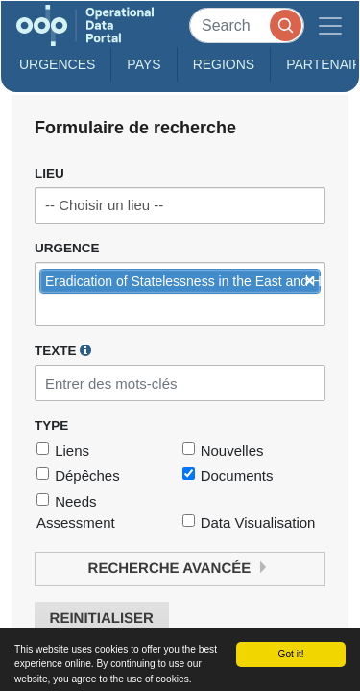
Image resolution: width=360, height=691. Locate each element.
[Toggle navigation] (330, 25)
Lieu (49, 173)
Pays (143, 64)
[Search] (246, 25)
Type (51, 425)
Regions (224, 64)
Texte (63, 350)
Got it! (290, 654)
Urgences (57, 64)
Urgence (67, 248)
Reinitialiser (102, 618)
